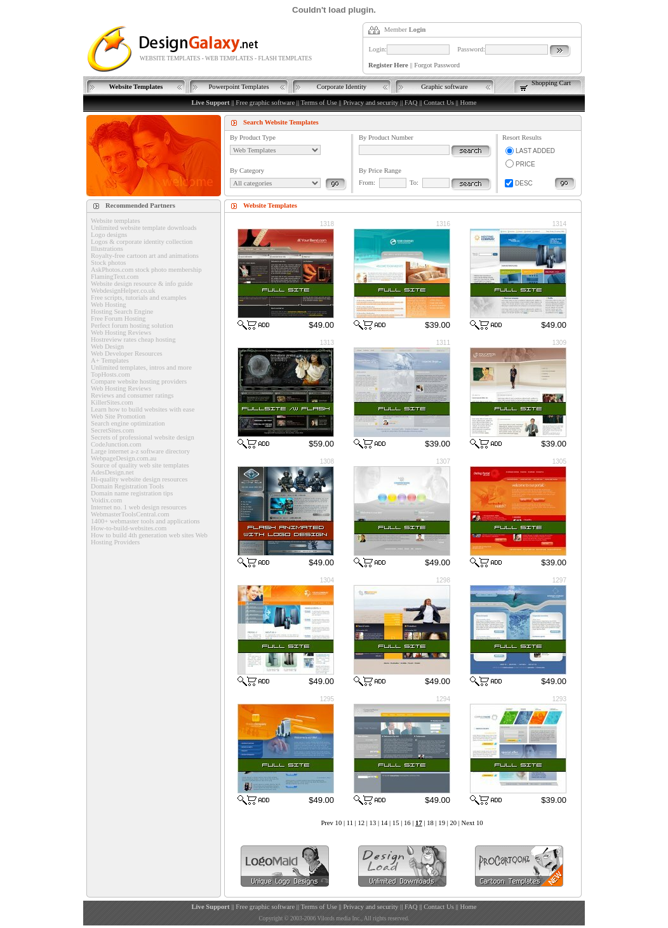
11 (350, 822)
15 (395, 822)
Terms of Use (319, 102)
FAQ (411, 102)
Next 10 (472, 822)
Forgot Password (437, 65)
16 (407, 822)
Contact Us (439, 102)
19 (441, 822)
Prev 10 (331, 822)
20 (453, 822)
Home (468, 102)
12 (360, 822)
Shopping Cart (551, 82)
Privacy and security (370, 102)
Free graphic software (265, 102)
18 (430, 822)
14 (384, 822)
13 (373, 822)
